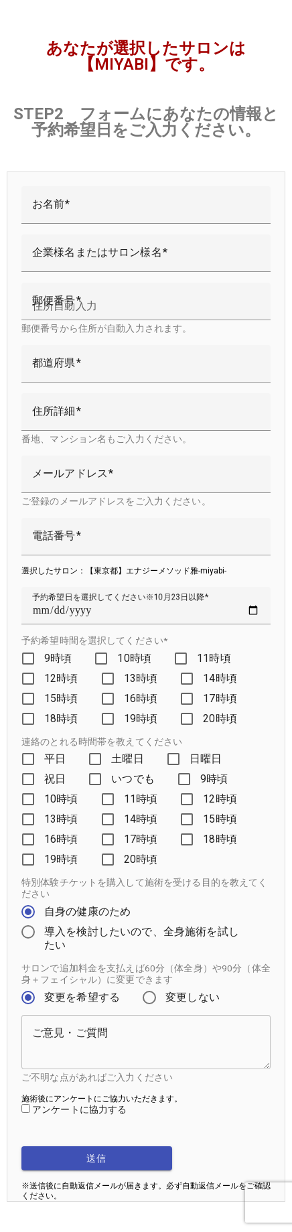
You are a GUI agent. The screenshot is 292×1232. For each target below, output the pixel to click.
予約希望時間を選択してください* (94, 640)
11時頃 (214, 658)
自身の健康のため (87, 911)
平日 (55, 758)
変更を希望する (82, 997)
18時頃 (61, 718)
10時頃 (134, 658)
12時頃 (61, 678)
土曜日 (127, 758)
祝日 (55, 778)
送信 (96, 1158)
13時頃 (141, 678)
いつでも (133, 778)
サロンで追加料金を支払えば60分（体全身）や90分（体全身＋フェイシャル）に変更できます (146, 974)
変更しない (192, 997)
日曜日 (206, 758)
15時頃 (61, 698)
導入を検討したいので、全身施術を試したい (141, 938)
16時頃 (141, 698)
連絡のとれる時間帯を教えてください (101, 741)
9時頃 (58, 658)
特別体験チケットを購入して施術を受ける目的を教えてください (144, 888)
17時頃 (220, 698)
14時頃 (220, 678)
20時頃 (220, 718)
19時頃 (141, 718)
